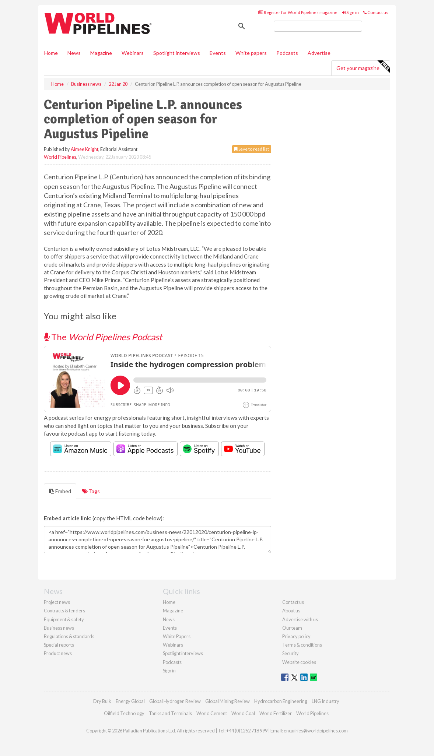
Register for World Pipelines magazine (297, 12)
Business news (59, 628)
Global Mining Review (227, 701)
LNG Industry (325, 701)
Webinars (133, 53)
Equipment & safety (64, 619)
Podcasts (287, 53)
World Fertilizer (275, 713)
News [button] (74, 53)
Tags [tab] (91, 491)
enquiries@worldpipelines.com (316, 731)
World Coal (243, 713)
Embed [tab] (60, 491)
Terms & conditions (302, 645)
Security (290, 653)
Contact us (375, 12)
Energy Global (130, 701)
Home (51, 53)
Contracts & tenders (64, 610)
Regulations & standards (69, 636)
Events (218, 53)
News (169, 619)
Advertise (319, 53)
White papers (251, 53)
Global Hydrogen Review (175, 701)
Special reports (59, 645)
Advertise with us (300, 619)
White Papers (176, 636)
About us (291, 610)
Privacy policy (296, 636)
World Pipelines (60, 157)
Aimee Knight (84, 149)
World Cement (211, 713)
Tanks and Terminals (170, 713)
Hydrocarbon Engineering (280, 701)
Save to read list (251, 149)
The (103, 336)
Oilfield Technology (124, 713)
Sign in (350, 12)
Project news (57, 602)
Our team (292, 628)
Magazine (101, 53)
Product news (58, 653)
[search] (318, 26)
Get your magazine (363, 67)
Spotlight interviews (176, 53)
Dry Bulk (102, 701)
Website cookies (299, 662)
